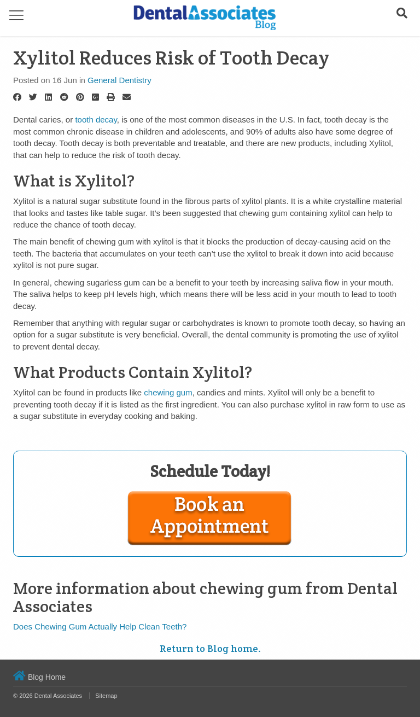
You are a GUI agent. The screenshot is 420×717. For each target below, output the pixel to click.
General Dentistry (119, 80)
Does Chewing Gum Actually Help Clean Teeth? (99, 626)
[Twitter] (33, 97)
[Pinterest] (80, 97)
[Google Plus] (95, 97)
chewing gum (168, 392)
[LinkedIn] (48, 97)
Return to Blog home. (210, 648)
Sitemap (106, 695)
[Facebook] (17, 97)
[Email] (126, 97)
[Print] (111, 97)
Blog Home (39, 677)
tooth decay (95, 119)
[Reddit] (64, 97)
